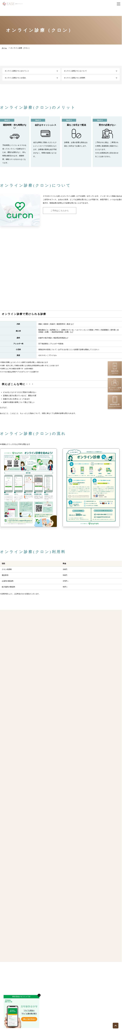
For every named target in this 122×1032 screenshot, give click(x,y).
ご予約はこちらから (60, 210)
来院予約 (114, 368)
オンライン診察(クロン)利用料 (74, 78)
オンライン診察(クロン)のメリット (17, 71)
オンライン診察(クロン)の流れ (15, 78)
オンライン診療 (114, 384)
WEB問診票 (114, 401)
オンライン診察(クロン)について (75, 71)
